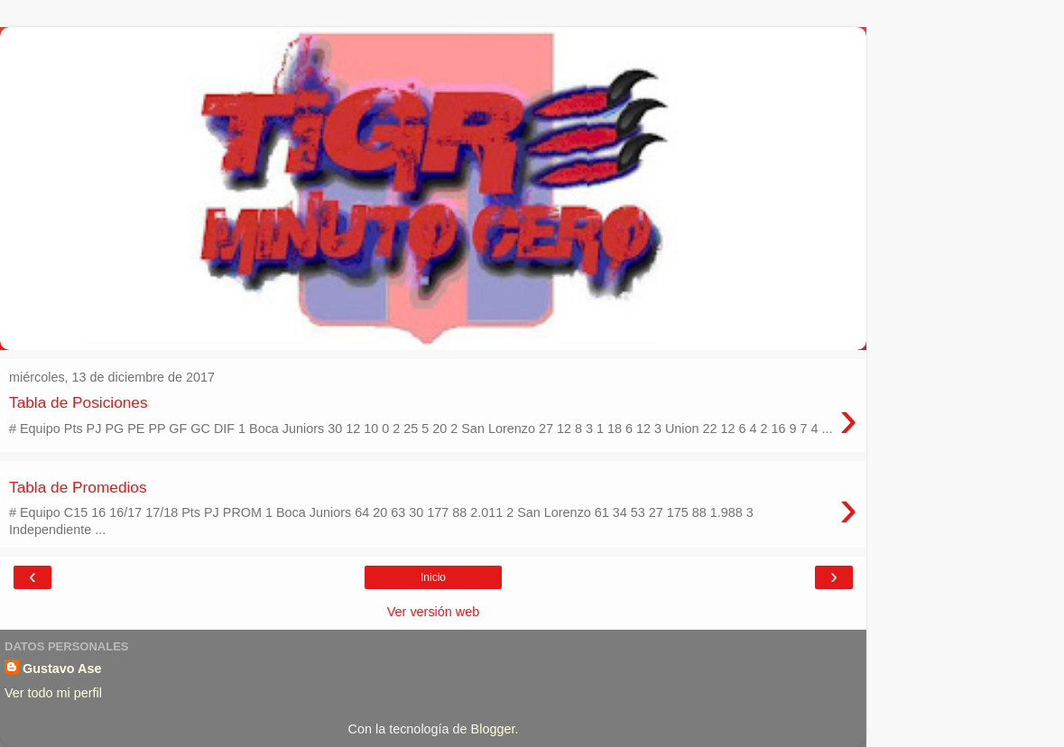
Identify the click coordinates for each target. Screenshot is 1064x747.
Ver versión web (433, 611)
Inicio (433, 577)
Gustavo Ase (62, 668)
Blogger (493, 729)
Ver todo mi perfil (53, 693)
